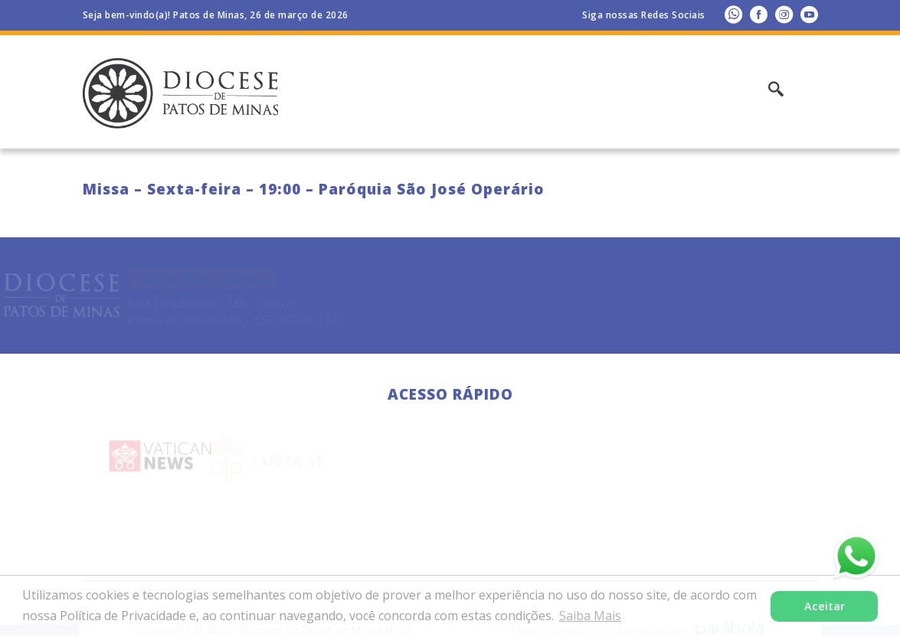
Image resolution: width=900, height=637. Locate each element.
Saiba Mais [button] (590, 615)
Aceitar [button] (824, 606)
